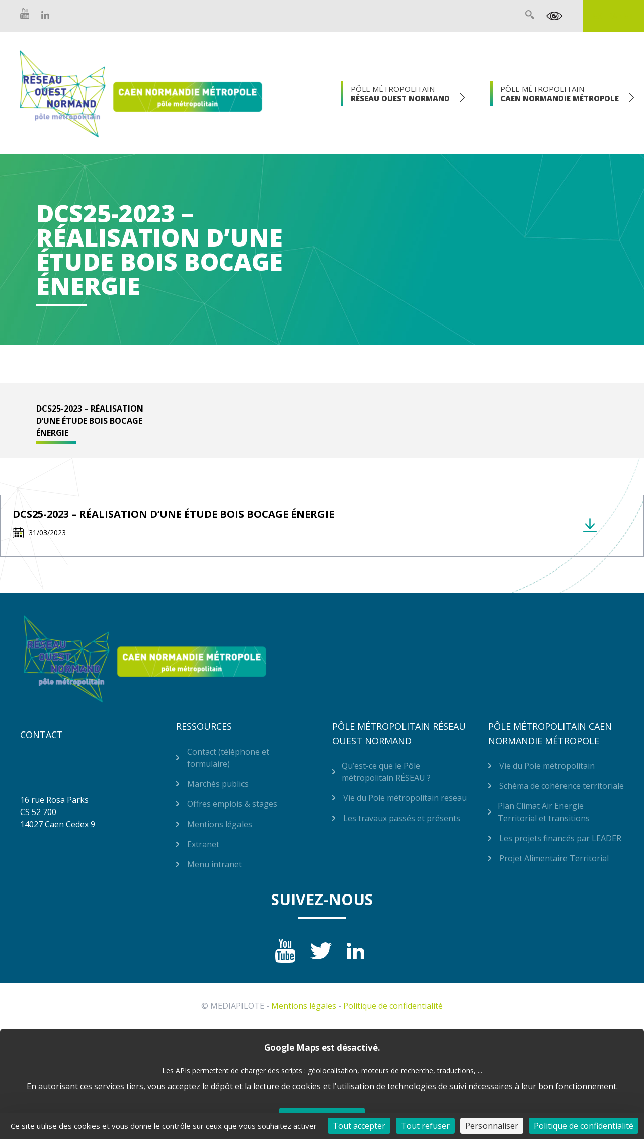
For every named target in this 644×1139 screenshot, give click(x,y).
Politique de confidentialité (393, 1005)
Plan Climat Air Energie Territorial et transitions (544, 812)
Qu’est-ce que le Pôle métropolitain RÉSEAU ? (386, 771)
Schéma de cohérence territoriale (561, 785)
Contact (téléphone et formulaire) (228, 757)
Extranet (613, 16)
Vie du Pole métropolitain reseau (405, 797)
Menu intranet (214, 864)
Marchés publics (218, 783)
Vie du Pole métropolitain (547, 765)
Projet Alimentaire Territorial (554, 858)
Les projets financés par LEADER (560, 838)
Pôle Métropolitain (400, 93)
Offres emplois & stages (232, 803)
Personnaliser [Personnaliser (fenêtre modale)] (491, 1125)
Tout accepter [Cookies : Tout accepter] (359, 1125)
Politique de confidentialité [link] (583, 1125)
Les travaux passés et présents (401, 818)
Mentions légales (219, 824)
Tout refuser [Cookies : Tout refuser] (425, 1125)
